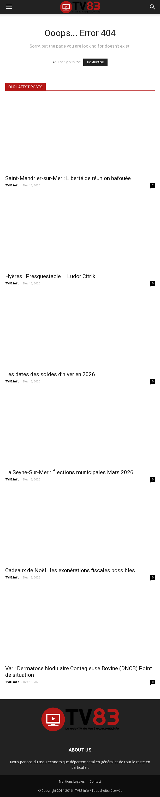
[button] (152, 7)
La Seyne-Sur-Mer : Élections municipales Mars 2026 (69, 472)
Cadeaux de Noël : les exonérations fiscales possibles (70, 570)
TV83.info (12, 185)
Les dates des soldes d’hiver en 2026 (50, 374)
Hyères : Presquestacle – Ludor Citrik (50, 276)
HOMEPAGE (95, 62)
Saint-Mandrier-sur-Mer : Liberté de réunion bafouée (68, 178)
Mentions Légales (72, 781)
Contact (95, 781)
